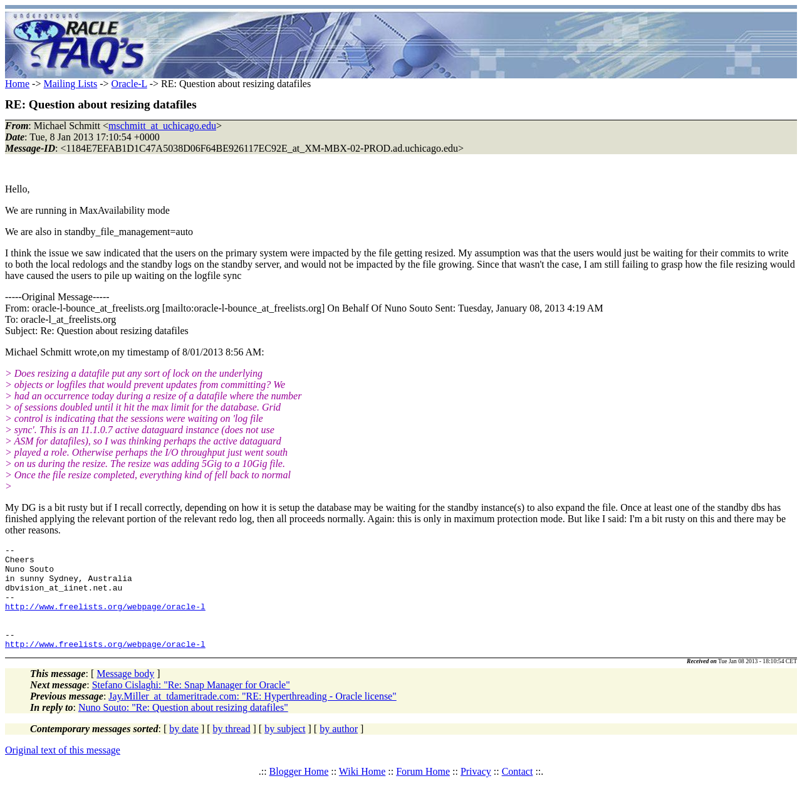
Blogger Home (299, 792)
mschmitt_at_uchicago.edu (162, 125)
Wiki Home (362, 792)
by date (184, 749)
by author (339, 749)
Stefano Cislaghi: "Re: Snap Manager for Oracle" (191, 705)
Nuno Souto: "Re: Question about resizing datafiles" (183, 728)
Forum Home (423, 792)
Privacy (476, 792)
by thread (232, 749)
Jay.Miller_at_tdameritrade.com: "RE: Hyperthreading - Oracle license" (252, 716)
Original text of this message (62, 770)
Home (17, 83)
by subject (284, 749)
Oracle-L (129, 83)
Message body (125, 694)
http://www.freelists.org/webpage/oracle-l (105, 619)
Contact (517, 792)
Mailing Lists (70, 83)
